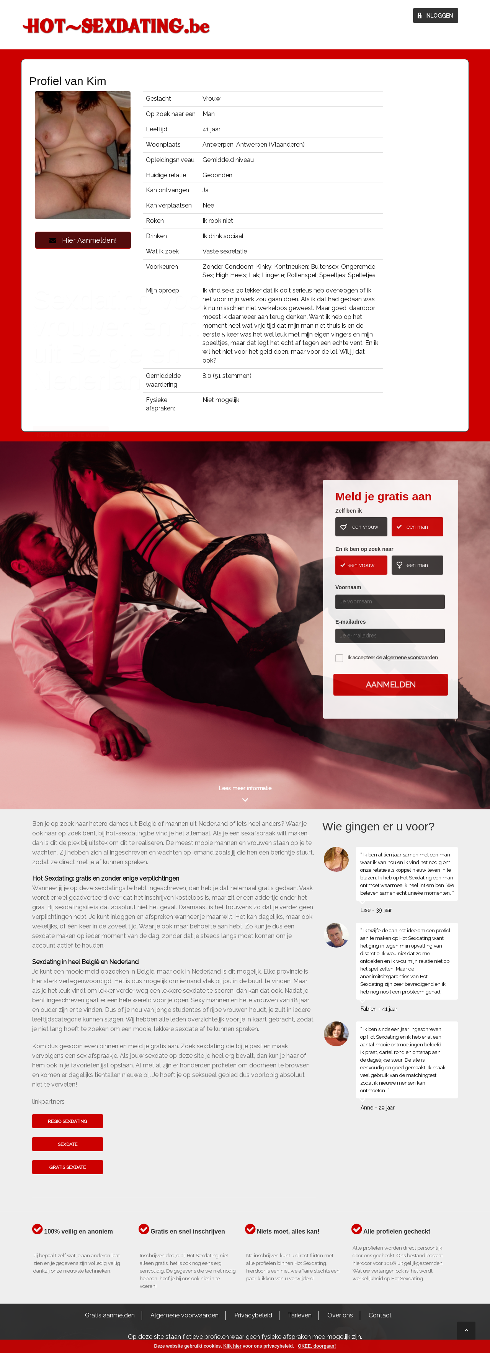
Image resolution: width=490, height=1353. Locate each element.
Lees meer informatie (245, 788)
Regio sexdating (67, 1121)
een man (417, 527)
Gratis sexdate (67, 1167)
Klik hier (232, 1346)
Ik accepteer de (393, 657)
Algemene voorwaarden (184, 1315)
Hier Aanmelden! (83, 240)
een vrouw (365, 527)
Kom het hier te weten (71, 622)
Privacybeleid (253, 1315)
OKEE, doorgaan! (317, 1346)
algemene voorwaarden (410, 657)
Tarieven (300, 1315)
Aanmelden (390, 684)
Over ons (340, 1315)
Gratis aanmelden (110, 1315)
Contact (380, 1315)
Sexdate (67, 1144)
